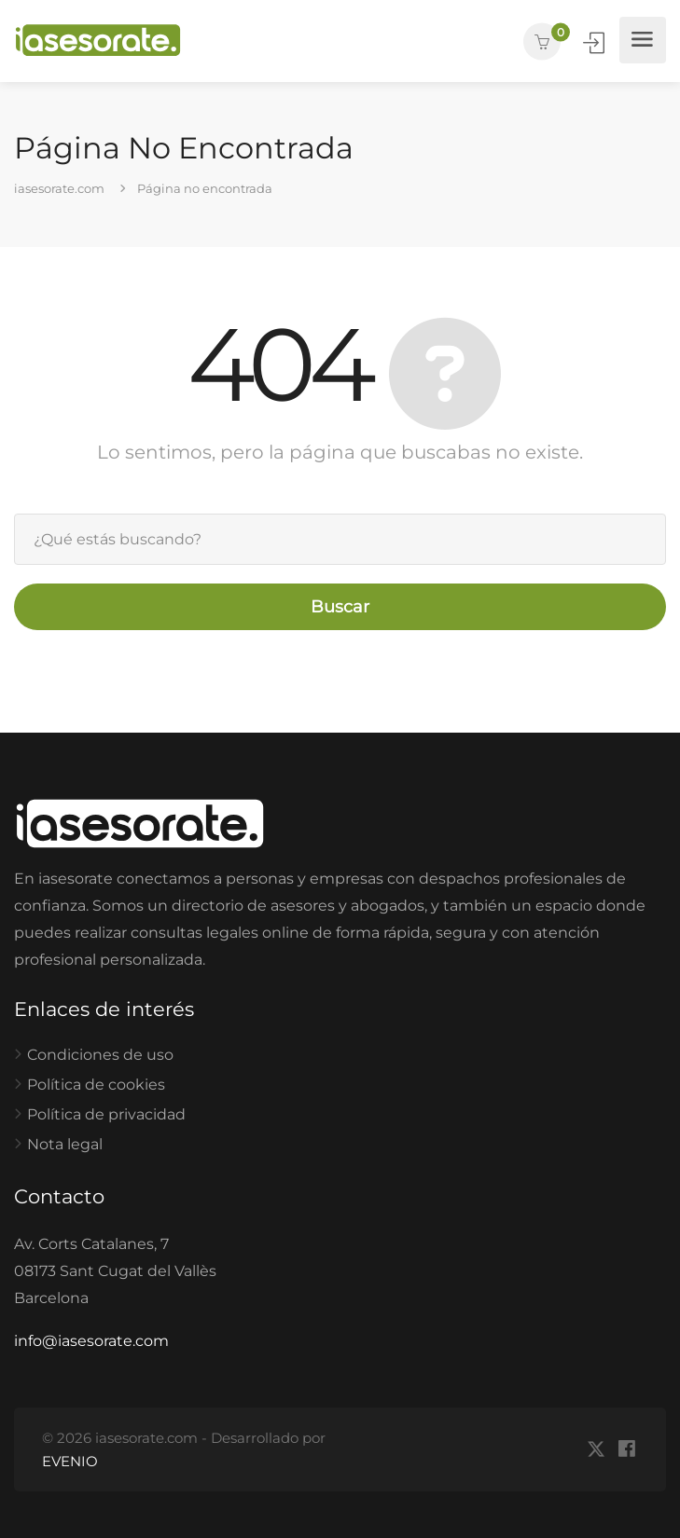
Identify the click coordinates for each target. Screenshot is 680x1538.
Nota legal (65, 1144)
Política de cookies (96, 1084)
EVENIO (70, 1461)
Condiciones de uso (100, 1055)
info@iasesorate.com (91, 1341)
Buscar (340, 607)
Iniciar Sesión (595, 42)
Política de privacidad (106, 1114)
